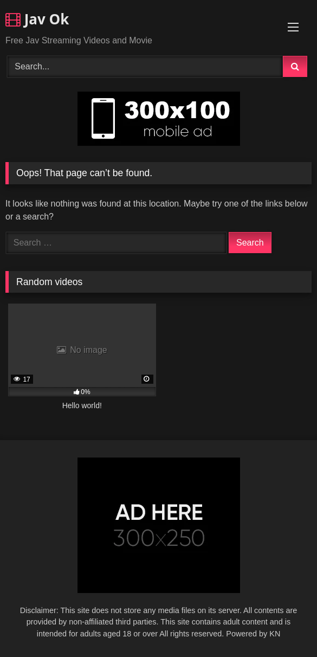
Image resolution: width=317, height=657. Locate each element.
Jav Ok (37, 19)
